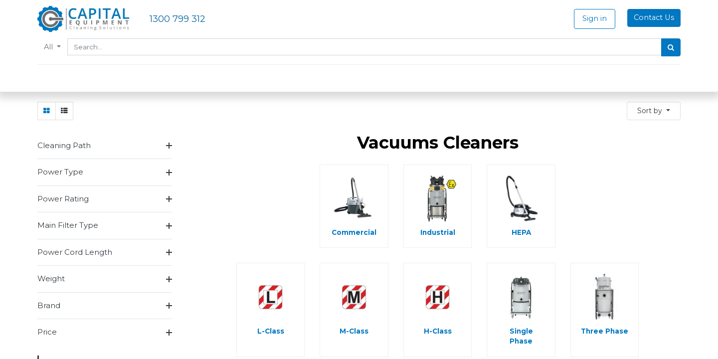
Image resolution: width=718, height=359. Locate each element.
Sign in (594, 18)
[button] (654, 111)
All (49, 46)
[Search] (671, 47)
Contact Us (654, 17)
